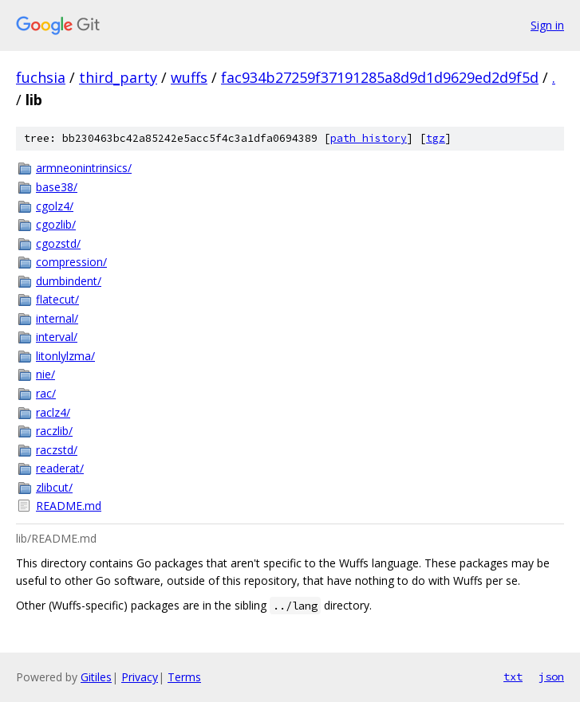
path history (368, 138)
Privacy (139, 676)
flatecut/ (57, 299)
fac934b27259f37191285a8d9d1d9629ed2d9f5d (380, 77)
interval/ (56, 336)
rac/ (46, 393)
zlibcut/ (54, 487)
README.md (68, 505)
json (551, 676)
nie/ (45, 374)
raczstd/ (56, 449)
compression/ (71, 261)
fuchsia (40, 77)
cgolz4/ (54, 206)
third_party (118, 77)
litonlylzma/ (65, 355)
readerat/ (60, 468)
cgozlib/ (56, 224)
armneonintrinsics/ (84, 167)
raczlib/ (54, 430)
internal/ (57, 318)
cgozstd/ (58, 243)
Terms (184, 676)
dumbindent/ (68, 280)
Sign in (547, 25)
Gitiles (96, 676)
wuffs (189, 77)
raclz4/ (53, 412)
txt (513, 676)
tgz (435, 138)
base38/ (56, 186)
